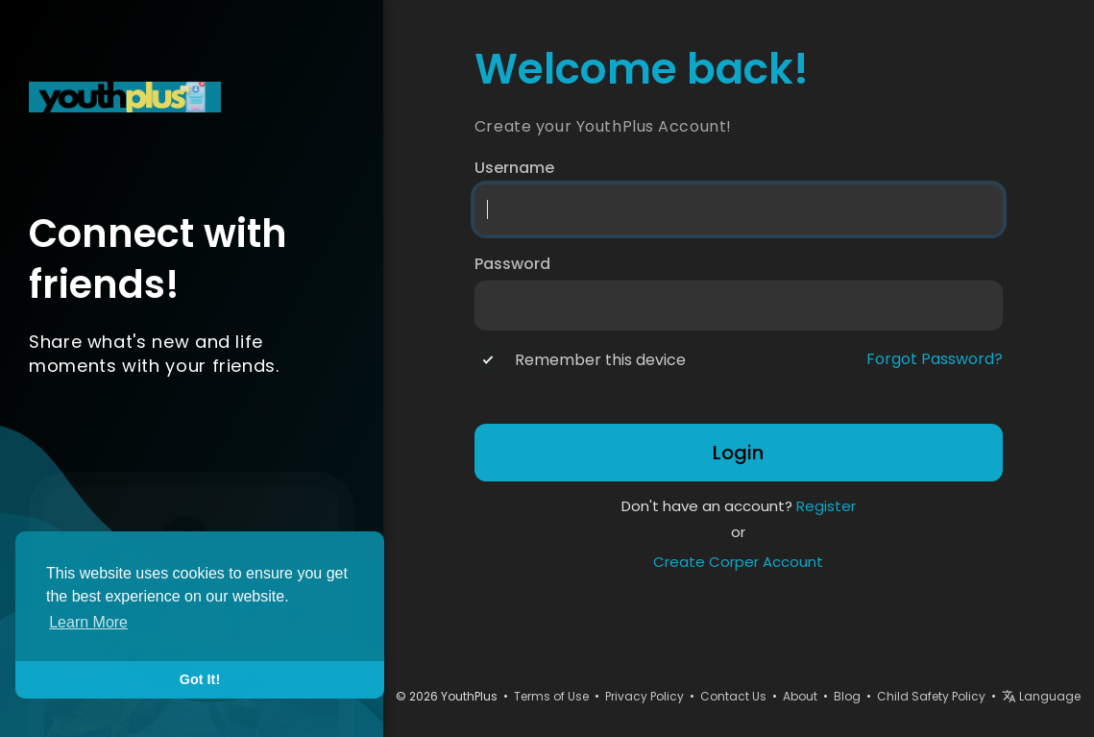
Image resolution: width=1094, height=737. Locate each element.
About (800, 696)
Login (738, 452)
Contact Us (733, 696)
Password (512, 264)
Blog (847, 696)
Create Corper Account (738, 562)
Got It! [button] (200, 679)
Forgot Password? (934, 359)
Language (1041, 696)
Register (826, 506)
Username (514, 168)
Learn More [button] (88, 622)
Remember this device (600, 360)
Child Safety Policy (931, 696)
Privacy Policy (644, 696)
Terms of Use (551, 696)
